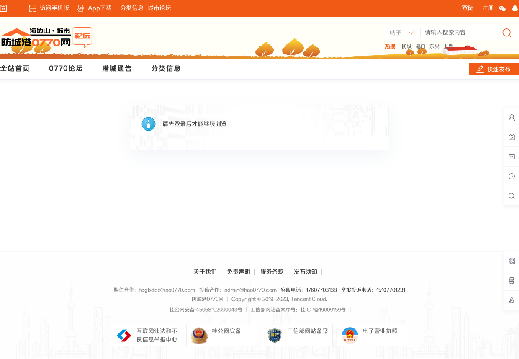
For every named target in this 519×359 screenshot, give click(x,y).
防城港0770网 (208, 299)
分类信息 (132, 8)
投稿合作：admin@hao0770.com (238, 290)
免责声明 (238, 272)
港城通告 (117, 69)
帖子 (395, 33)
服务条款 (272, 272)
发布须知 (305, 272)
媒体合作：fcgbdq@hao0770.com (154, 290)
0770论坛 (66, 69)
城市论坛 (159, 8)
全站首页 (15, 69)
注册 (488, 8)
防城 (407, 46)
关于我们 (205, 272)
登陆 (468, 8)
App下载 (100, 8)
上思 (448, 46)
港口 (421, 46)
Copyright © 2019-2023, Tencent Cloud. (279, 299)
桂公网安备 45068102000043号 (206, 310)
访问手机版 (54, 8)
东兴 (434, 46)
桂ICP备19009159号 (323, 310)
